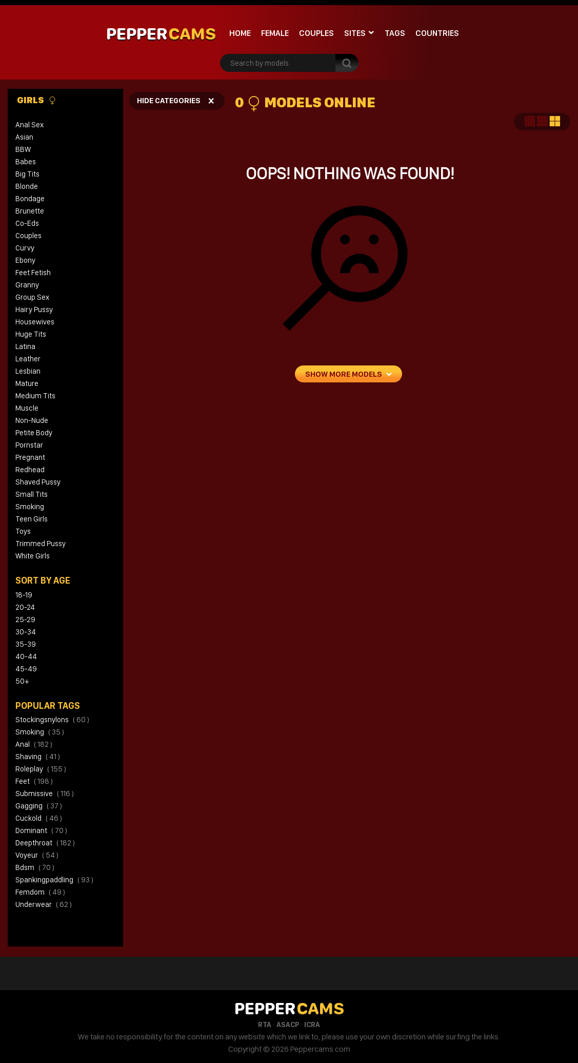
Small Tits (31, 494)
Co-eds (27, 223)
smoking (39, 732)
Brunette (29, 211)
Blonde (26, 186)
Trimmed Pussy (40, 543)
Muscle (26, 408)
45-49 (26, 668)
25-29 (25, 619)
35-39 (25, 644)
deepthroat (45, 842)
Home (240, 33)
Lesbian (28, 371)
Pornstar (29, 445)
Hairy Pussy (34, 309)
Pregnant (30, 457)
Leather (28, 358)
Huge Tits (30, 334)
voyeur (36, 855)
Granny (27, 284)
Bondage (30, 198)
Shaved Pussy (38, 482)
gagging (38, 805)
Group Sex (32, 297)
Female (275, 33)
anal (33, 744)
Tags (395, 33)
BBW (23, 149)
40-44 (26, 656)
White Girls (32, 556)
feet (34, 781)
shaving (37, 756)
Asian (24, 137)
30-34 (25, 631)
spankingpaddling (54, 879)
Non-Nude (31, 420)
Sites (355, 33)
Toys (23, 531)
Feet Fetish (33, 272)
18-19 (23, 595)
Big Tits (27, 174)
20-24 (25, 607)
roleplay (40, 769)
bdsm (34, 867)
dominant (41, 830)
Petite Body (33, 432)
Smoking (29, 506)
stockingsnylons (52, 719)
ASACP (287, 1024)
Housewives (34, 321)
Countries (437, 33)
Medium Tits (35, 395)
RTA (264, 1024)
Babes (25, 161)
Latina (25, 346)
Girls (36, 100)
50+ (22, 681)
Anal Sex (29, 124)
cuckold (38, 818)
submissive (44, 793)
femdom (40, 892)
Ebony (25, 260)
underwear (43, 904)
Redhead (30, 469)
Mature (26, 383)
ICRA (312, 1024)
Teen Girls (31, 519)
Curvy (24, 248)
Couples (316, 33)
